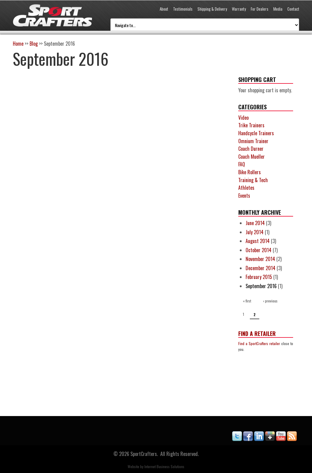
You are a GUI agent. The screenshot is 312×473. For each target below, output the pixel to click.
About (164, 9)
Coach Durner (251, 148)
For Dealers (259, 9)
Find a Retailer (257, 333)
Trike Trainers (251, 125)
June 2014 (255, 223)
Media (277, 9)
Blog (34, 43)
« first (247, 300)
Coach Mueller (251, 156)
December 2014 (260, 268)
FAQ (241, 164)
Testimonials (183, 9)
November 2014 (260, 259)
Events (244, 195)
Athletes (246, 187)
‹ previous (270, 300)
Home (18, 43)
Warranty (239, 9)
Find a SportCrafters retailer (259, 343)
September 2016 (261, 286)
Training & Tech (253, 180)
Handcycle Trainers (256, 133)
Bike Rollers (249, 172)
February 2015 (259, 277)
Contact (293, 9)
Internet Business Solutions (164, 466)
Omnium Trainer (253, 141)
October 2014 (258, 250)
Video (243, 117)
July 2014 (255, 232)
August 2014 (258, 241)
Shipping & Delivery (212, 9)
